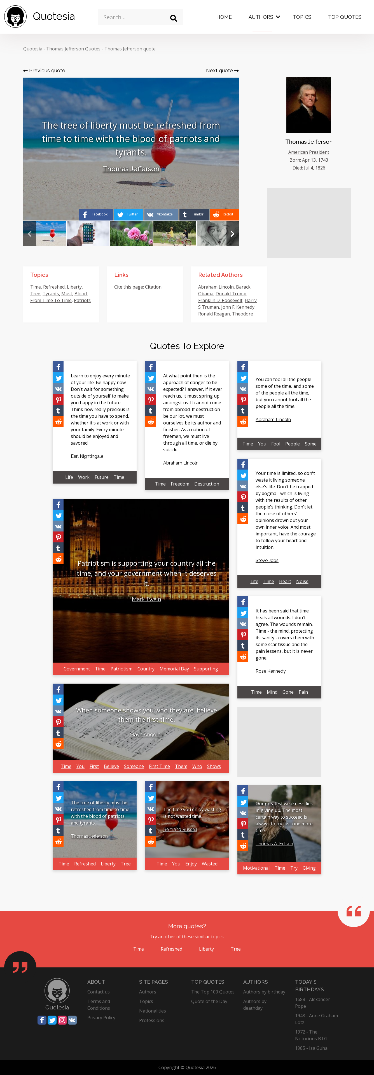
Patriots (82, 300)
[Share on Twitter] (128, 214)
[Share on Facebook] (96, 214)
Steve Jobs (267, 560)
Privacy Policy (101, 1017)
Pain (303, 692)
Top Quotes (344, 17)
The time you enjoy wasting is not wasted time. (192, 812)
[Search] (174, 18)
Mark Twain (146, 599)
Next (232, 233)
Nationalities (152, 1011)
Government (77, 669)
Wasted (210, 864)
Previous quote (44, 70)
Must (66, 294)
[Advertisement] (309, 223)
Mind (272, 692)
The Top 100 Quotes (213, 992)
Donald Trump (231, 294)
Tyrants (51, 294)
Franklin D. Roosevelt (220, 300)
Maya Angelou (146, 734)
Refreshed (54, 287)
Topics (302, 17)
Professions (151, 1020)
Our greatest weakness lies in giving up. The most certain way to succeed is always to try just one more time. (284, 816)
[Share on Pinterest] (58, 399)
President (319, 152)
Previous (29, 233)
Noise (302, 581)
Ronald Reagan (214, 314)
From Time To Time (51, 300)
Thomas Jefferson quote (130, 49)
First (94, 766)
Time (35, 287)
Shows (214, 766)
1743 (323, 160)
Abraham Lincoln (216, 287)
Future (102, 477)
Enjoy (191, 864)
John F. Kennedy (237, 307)
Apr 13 (309, 160)
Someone (134, 766)
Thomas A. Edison (274, 843)
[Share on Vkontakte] (161, 214)
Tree (35, 294)
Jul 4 (308, 168)
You (80, 766)
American (298, 152)
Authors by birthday (264, 992)
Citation (153, 287)
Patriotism (121, 669)
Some (311, 444)
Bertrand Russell (180, 829)
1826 (320, 168)
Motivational (256, 868)
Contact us (98, 992)
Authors (261, 17)
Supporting (206, 669)
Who (197, 766)
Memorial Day (174, 669)
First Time (159, 766)
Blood (80, 294)
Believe (111, 766)
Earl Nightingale (87, 456)
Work (84, 477)
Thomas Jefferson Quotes (73, 49)
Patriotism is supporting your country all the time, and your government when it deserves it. (146, 573)
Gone (288, 692)
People (292, 444)
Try (294, 868)
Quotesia (32, 49)
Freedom (180, 484)
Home (224, 17)
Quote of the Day (209, 1001)
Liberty (74, 287)
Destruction (206, 484)
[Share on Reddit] (224, 214)
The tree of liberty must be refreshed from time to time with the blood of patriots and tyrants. (100, 813)
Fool (275, 444)
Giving (309, 868)
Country (146, 669)
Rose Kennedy (271, 671)
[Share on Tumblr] (194, 214)
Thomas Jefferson (131, 169)
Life (69, 477)
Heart (285, 581)
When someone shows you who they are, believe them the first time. (146, 714)
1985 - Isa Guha (311, 1048)
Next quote (222, 70)
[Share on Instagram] (62, 1020)
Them (181, 766)
